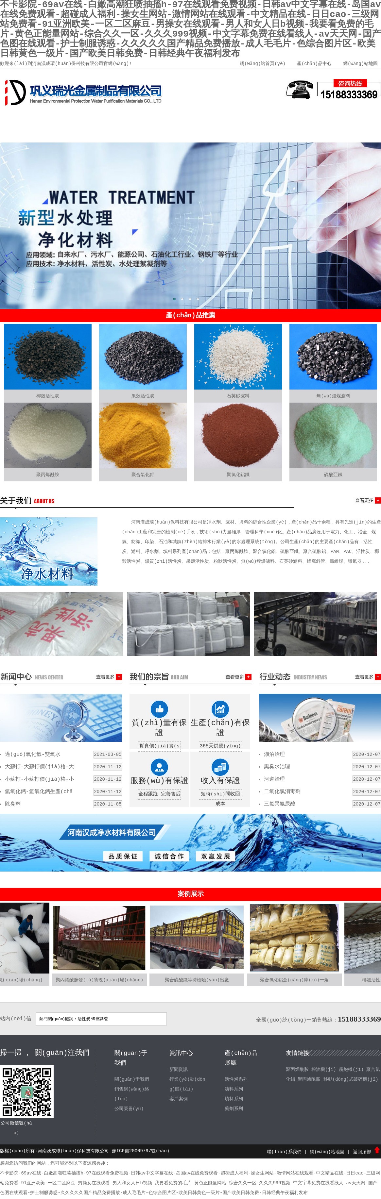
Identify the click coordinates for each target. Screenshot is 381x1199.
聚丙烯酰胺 (47, 474)
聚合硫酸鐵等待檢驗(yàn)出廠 (197, 980)
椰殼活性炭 (47, 396)
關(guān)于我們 (72, 118)
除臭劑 (13, 804)
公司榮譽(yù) (129, 1108)
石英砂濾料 (238, 396)
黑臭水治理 (277, 767)
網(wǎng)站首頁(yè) (262, 63)
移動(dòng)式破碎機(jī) (350, 1079)
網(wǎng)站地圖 (360, 63)
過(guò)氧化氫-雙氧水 (33, 755)
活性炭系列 (236, 1079)
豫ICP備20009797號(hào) (140, 1151)
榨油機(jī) (323, 1069)
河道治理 (274, 779)
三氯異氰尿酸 (279, 804)
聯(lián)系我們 (357, 118)
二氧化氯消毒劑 (282, 792)
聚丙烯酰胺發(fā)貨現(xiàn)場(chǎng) (100, 980)
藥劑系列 (234, 1108)
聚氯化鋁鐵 (238, 474)
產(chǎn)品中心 (314, 63)
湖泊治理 (274, 755)
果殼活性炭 (142, 396)
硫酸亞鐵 (333, 474)
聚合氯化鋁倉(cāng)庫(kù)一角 (294, 980)
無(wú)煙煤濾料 (333, 396)
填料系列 (234, 1099)
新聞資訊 (166, 118)
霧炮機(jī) (351, 1069)
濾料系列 (234, 1089)
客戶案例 (261, 118)
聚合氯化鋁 (142, 474)
